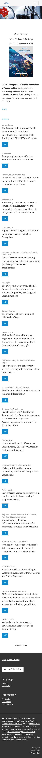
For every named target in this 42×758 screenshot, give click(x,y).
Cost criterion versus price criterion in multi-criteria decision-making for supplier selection (21, 496)
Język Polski (6, 686)
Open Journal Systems (10, 660)
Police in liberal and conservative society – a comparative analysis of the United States (21, 369)
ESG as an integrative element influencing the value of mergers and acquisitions (20, 471)
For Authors (6, 702)
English (5, 683)
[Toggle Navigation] (35, 3)
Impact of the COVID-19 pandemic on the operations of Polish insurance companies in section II (20, 181)
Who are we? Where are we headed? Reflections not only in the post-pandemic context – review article (19, 548)
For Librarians (7, 704)
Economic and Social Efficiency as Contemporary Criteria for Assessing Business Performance (20, 447)
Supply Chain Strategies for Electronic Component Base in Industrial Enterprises (21, 234)
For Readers (6, 699)
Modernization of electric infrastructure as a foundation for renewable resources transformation (20, 523)
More (4, 109)
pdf (5, 144)
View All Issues (21, 645)
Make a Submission (12, 669)
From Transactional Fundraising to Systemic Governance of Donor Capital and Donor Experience (21, 573)
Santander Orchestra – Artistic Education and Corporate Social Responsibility (17, 626)
